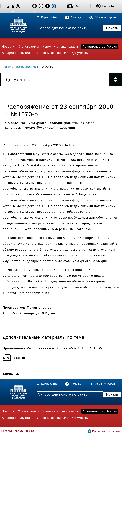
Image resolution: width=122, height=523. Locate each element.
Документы (47, 67)
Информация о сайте (106, 431)
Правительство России (26, 67)
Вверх (8, 373)
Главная (7, 67)
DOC (7, 357)
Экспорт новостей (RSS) (17, 430)
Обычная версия (105, 17)
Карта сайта (49, 17)
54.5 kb (19, 357)
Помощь (76, 17)
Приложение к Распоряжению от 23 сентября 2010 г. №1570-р (54, 348)
